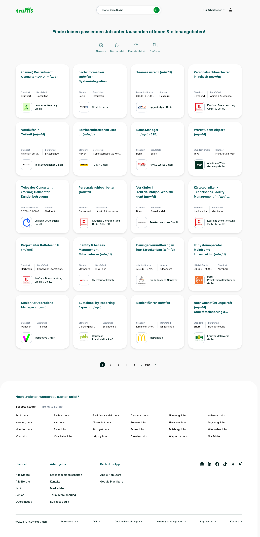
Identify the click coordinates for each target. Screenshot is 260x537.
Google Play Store (111, 481)
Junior (19, 488)
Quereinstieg (24, 501)
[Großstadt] (156, 49)
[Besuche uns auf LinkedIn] (209, 464)
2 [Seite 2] (110, 364)
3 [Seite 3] (118, 364)
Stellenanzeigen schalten (66, 474)
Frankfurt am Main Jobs (106, 415)
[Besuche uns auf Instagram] (202, 464)
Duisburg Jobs (177, 429)
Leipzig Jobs (99, 436)
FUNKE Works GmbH (35, 521)
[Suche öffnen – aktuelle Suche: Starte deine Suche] (129, 10)
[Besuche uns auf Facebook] (217, 464)
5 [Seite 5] (134, 364)
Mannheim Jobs (63, 436)
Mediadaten (57, 488)
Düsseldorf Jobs (102, 422)
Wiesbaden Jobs (217, 429)
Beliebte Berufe (52, 406)
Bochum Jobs (62, 415)
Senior (20, 495)
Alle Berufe (23, 481)
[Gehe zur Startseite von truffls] (25, 10)
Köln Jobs (21, 436)
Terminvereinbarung (63, 495)
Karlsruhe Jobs (216, 415)
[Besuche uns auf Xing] (240, 464)
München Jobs (24, 429)
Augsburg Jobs (216, 422)
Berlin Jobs (22, 415)
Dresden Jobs (139, 436)
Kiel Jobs (59, 422)
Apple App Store (111, 474)
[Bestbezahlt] (117, 49)
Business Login (59, 501)
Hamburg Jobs (24, 422)
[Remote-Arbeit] (137, 49)
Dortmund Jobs (140, 415)
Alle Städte (214, 436)
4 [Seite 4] (126, 364)
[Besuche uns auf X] (233, 464)
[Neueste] (101, 49)
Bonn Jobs (60, 429)
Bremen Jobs (138, 422)
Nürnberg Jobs (177, 415)
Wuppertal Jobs (178, 436)
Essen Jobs (137, 429)
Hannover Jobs (177, 422)
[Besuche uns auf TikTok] (225, 464)
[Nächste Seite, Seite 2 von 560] (155, 364)
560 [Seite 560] (147, 364)
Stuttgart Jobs (100, 429)
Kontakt (55, 481)
